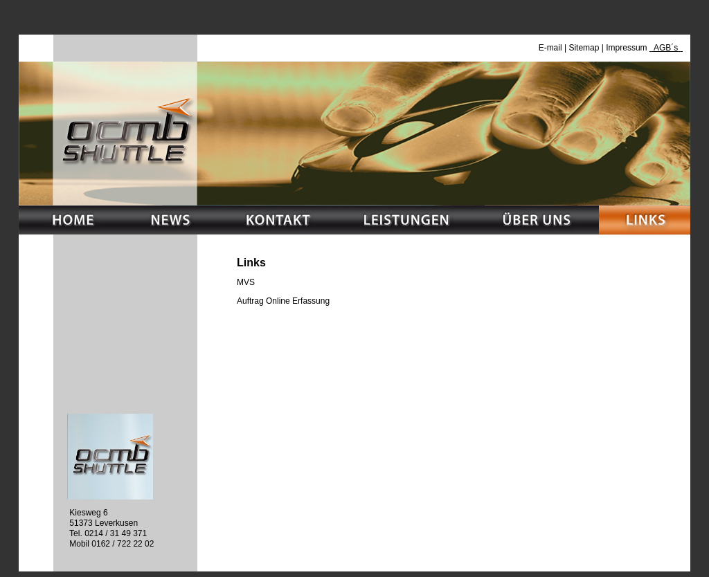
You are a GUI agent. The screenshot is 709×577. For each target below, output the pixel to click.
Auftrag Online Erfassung (283, 301)
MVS (246, 282)
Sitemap (583, 48)
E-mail (550, 48)
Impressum (627, 48)
